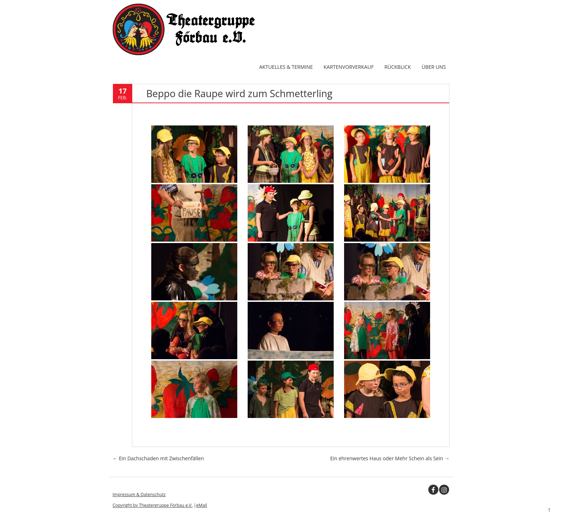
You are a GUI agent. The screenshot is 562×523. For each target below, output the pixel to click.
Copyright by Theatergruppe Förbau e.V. (152, 505)
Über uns (434, 66)
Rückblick (397, 66)
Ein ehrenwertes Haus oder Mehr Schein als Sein (389, 458)
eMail (201, 505)
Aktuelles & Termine (286, 66)
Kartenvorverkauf (349, 66)
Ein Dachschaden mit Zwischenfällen (158, 458)
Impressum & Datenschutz (139, 494)
